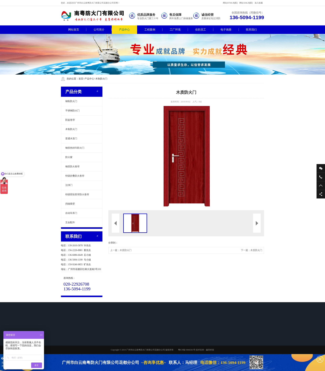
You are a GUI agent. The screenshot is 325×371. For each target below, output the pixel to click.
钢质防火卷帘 (72, 166)
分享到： (113, 243)
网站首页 (73, 29)
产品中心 (124, 29)
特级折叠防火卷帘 (74, 176)
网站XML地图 (245, 3)
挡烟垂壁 (70, 204)
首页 (82, 78)
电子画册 (226, 29)
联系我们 (251, 29)
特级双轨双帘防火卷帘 (77, 194)
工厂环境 (175, 29)
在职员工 (200, 29)
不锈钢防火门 (72, 110)
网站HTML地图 (230, 3)
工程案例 (149, 29)
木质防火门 (126, 250)
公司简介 (99, 29)
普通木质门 (71, 138)
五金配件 (70, 222)
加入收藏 (259, 3)
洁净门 (68, 185)
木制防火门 (101, 78)
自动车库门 (71, 213)
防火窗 (68, 157)
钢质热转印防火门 (74, 148)
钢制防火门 (71, 101)
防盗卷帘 (70, 120)
